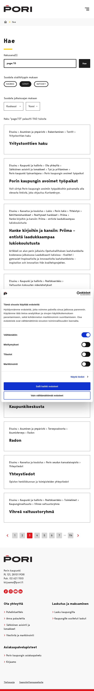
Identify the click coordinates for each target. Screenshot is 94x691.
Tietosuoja (9, 682)
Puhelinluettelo (13, 612)
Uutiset (41, 84)
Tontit (70, 131)
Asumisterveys (17, 432)
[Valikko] (87, 9)
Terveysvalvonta (57, 428)
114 (70, 535)
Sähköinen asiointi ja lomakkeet (27, 169)
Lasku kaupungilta (63, 612)
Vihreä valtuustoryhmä (31, 511)
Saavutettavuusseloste (31, 682)
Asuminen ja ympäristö (33, 131)
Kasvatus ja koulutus (32, 211)
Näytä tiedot (77, 376)
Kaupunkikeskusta (26, 406)
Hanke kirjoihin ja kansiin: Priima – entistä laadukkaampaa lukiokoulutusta (42, 237)
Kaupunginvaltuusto (20, 504)
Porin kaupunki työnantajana (25, 173)
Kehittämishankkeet (20, 214)
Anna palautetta (14, 618)
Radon (15, 440)
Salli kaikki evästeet (47, 386)
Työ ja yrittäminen (58, 169)
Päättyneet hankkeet (46, 214)
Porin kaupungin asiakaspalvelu (22, 655)
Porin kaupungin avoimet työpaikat (43, 180)
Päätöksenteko (53, 281)
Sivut (26, 84)
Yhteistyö (74, 211)
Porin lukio (61, 211)
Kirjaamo (10, 661)
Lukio (49, 211)
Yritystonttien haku (28, 143)
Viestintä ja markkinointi (19, 635)
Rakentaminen (56, 131)
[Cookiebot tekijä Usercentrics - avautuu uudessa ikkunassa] (76, 293)
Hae (85, 63)
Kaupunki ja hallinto (31, 165)
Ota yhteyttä (52, 165)
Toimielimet (71, 500)
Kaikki (10, 84)
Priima (64, 214)
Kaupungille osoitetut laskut (69, 618)
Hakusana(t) (10, 55)
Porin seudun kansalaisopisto (62, 462)
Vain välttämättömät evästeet (47, 395)
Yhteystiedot (22, 473)
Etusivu (13, 131)
